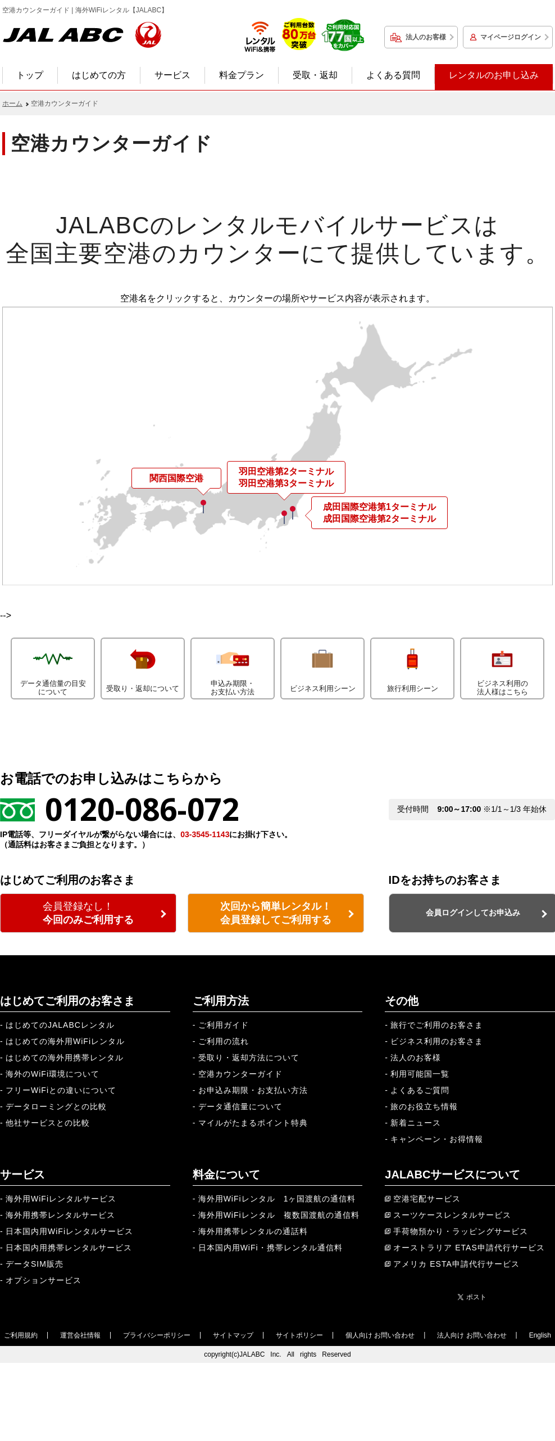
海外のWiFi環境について (52, 1073)
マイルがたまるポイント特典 (253, 1122)
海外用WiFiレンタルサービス (61, 1198)
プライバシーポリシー (156, 1335)
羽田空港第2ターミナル (286, 471)
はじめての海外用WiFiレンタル (65, 1041)
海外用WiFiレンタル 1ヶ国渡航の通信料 (277, 1198)
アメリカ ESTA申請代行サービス (456, 1263)
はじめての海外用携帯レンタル (65, 1057)
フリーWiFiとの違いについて (61, 1090)
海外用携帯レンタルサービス (60, 1214)
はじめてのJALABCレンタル (60, 1024)
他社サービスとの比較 (48, 1122)
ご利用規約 (21, 1335)
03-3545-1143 (204, 834)
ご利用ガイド (223, 1024)
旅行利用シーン (412, 665)
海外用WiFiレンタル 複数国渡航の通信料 (279, 1214)
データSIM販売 (34, 1263)
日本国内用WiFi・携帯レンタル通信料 (270, 1247)
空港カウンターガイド (240, 1073)
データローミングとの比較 (56, 1106)
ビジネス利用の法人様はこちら (502, 667)
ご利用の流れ (223, 1041)
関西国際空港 (176, 478)
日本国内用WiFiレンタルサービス (69, 1231)
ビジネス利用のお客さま (436, 1041)
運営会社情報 (80, 1335)
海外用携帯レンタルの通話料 (253, 1231)
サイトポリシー (299, 1335)
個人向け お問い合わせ (380, 1335)
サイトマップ (233, 1335)
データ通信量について (240, 1106)
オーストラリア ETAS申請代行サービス (468, 1247)
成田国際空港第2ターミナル (379, 518)
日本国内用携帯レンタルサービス (69, 1247)
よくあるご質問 (419, 1090)
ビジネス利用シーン (322, 665)
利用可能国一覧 (419, 1073)
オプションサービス (43, 1280)
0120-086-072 (142, 809)
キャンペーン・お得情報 (436, 1139)
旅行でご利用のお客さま (436, 1024)
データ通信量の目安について (53, 667)
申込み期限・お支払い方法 (233, 667)
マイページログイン (510, 37)
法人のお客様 (426, 37)
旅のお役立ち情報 (424, 1106)
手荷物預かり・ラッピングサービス (460, 1231)
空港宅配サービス (427, 1198)
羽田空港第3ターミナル (286, 483)
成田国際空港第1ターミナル (379, 507)
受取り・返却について (143, 665)
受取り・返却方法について (248, 1057)
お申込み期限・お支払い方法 (253, 1090)
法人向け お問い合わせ (471, 1335)
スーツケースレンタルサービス (452, 1214)
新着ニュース (415, 1122)
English (540, 1335)
